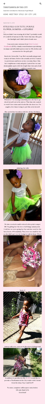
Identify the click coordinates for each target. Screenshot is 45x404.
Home (5, 14)
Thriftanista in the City (15, 7)
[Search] (40, 3)
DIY (26, 14)
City (30, 14)
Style (21, 14)
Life (34, 14)
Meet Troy (13, 14)
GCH (29, 378)
